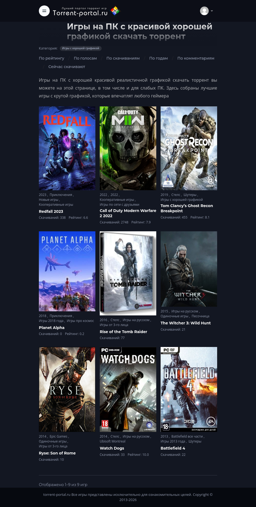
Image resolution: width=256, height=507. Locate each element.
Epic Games (59, 436)
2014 (43, 436)
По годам (158, 58)
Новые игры (49, 199)
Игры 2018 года (51, 320)
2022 (104, 194)
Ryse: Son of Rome (57, 453)
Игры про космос (80, 320)
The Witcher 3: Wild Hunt (186, 323)
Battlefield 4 (173, 448)
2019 (165, 194)
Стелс (176, 194)
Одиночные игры (175, 316)
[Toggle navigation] (44, 10)
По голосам (85, 58)
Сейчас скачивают (66, 66)
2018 (43, 316)
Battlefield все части (187, 436)
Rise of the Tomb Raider (123, 331)
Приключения (61, 194)
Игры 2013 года (173, 441)
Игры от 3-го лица (114, 324)
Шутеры (190, 194)
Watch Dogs (112, 448)
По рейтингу (51, 58)
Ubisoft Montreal (112, 441)
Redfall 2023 (51, 211)
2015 (165, 311)
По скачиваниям (123, 58)
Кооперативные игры (56, 204)
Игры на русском (136, 320)
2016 (104, 320)
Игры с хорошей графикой (182, 199)
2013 (165, 436)
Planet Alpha (51, 327)
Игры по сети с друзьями (119, 204)
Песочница (200, 316)
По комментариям (195, 58)
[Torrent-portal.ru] (86, 11)
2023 (43, 194)
